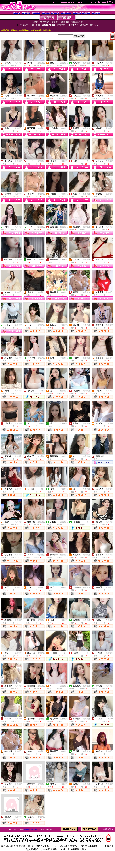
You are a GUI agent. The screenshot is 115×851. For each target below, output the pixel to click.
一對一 (87, 161)
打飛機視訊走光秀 (31, 829)
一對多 (110, 456)
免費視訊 (18, 63)
